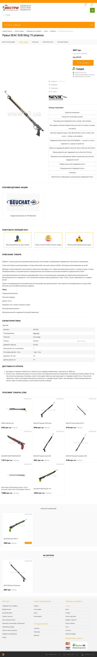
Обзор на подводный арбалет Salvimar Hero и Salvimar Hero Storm (72, 148)
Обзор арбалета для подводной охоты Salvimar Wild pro (72, 152)
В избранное (53, 85)
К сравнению (53, 88)
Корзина (88, 654)
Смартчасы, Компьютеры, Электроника (13, 621)
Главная (67, 603)
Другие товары (81, 340)
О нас (67, 624)
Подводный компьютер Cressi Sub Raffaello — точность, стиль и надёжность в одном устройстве (72, 142)
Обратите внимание (48, 506)
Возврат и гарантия (70, 617)
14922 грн (43, 490)
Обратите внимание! (72, 112)
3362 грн (9, 425)
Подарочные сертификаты (9, 631)
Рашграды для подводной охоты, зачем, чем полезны (72, 121)
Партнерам (37, 629)
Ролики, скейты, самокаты (9, 628)
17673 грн (10, 458)
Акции (35, 610)
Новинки (36, 603)
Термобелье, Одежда (8, 624)
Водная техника (6, 607)
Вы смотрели (48, 553)
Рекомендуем (38, 614)
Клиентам (36, 626)
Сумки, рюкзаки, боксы (8, 617)
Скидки (4, 635)
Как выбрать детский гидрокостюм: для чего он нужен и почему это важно (72, 127)
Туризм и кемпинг (7, 614)
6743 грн (74, 425)
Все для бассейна (7, 610)
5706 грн (74, 458)
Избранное (70, 654)
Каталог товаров (48, 25)
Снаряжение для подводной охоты (72, 168)
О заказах (72, 172)
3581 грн (42, 458)
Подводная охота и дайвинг (10, 603)
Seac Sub (36, 333)
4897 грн (85, 52)
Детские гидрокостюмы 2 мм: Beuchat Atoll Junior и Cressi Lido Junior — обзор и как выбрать (72, 134)
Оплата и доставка (70, 614)
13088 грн (10, 490)
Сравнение (53, 654)
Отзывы (67, 610)
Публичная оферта (70, 631)
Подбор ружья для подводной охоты (72, 164)
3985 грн (18, 541)
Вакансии (36, 633)
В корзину (83, 63)
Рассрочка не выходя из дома (72, 117)
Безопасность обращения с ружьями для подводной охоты (72, 177)
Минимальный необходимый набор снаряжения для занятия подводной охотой (72, 158)
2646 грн (42, 425)
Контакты (68, 628)
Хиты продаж (37, 607)
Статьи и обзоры (70, 621)
